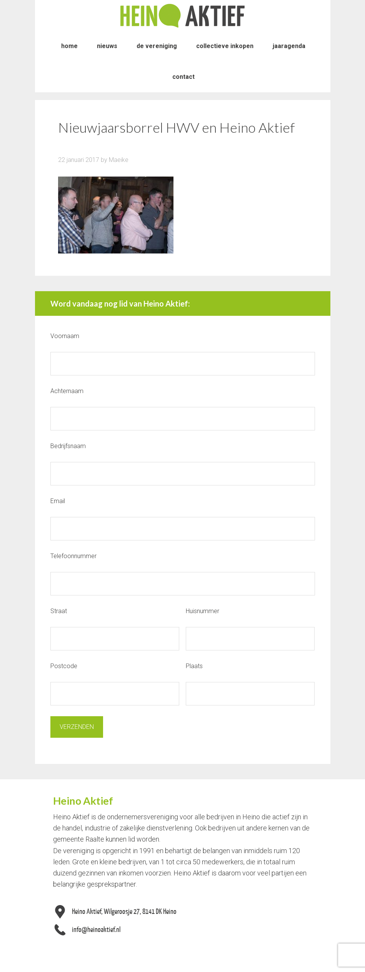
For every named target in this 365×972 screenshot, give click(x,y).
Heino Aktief (182, 15)
